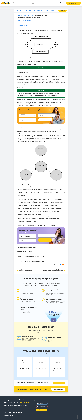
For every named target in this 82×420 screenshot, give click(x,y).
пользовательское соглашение (24, 402)
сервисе (46, 281)
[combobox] (27, 115)
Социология (30, 15)
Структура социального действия (25, 22)
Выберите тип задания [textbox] (26, 116)
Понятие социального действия (24, 20)
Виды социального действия (24, 25)
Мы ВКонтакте (41, 403)
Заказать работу (59, 383)
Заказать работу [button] (73, 3)
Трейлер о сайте (41, 406)
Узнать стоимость (45, 119)
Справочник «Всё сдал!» (22, 15)
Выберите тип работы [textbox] (26, 236)
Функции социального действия (24, 27)
